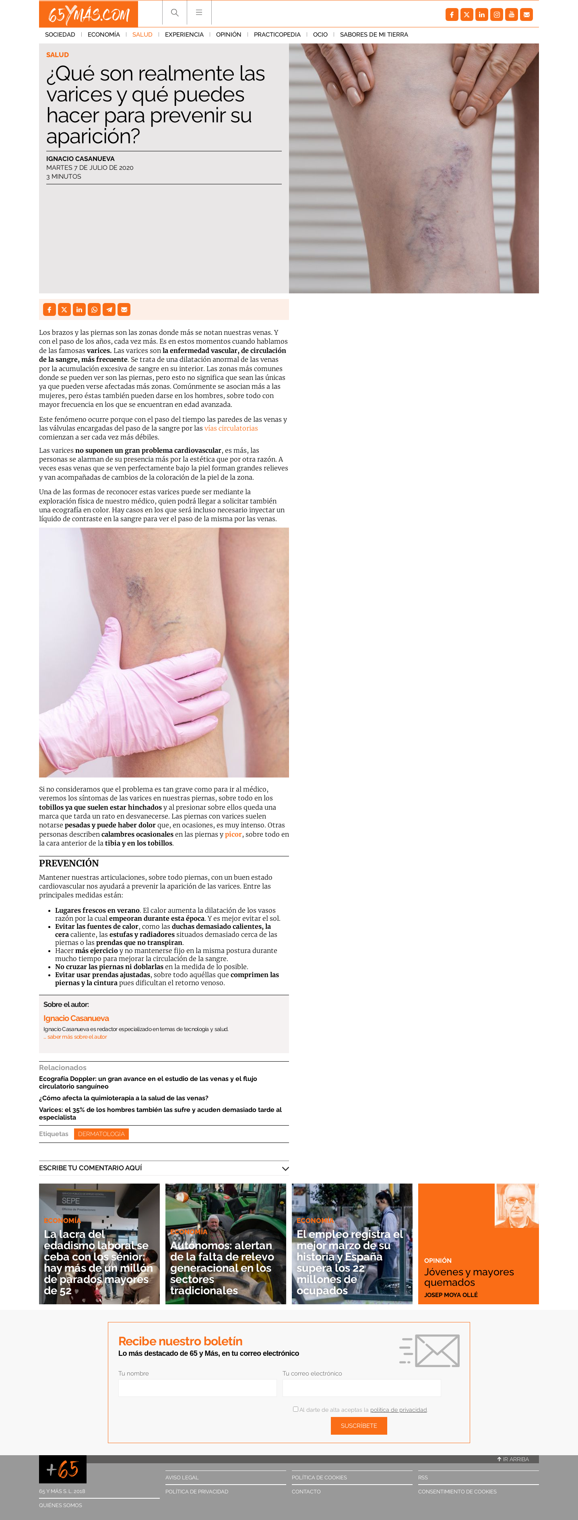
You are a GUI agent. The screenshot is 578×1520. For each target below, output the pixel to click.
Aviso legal (182, 1478)
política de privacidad (398, 1410)
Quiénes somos (60, 1505)
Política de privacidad (196, 1492)
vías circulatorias (231, 428)
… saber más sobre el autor (75, 1036)
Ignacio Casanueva (80, 159)
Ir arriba (513, 1459)
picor (233, 834)
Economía (104, 35)
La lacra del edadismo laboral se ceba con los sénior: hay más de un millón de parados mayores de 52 (99, 1262)
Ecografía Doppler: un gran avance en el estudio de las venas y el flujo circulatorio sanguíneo (148, 1082)
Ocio (320, 35)
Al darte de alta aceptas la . (360, 1410)
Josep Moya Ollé (451, 1294)
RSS (423, 1478)
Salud (142, 35)
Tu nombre (133, 1373)
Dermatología (101, 1134)
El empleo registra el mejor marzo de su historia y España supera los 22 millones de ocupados (350, 1262)
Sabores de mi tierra (374, 35)
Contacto (306, 1492)
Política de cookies (319, 1478)
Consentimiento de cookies (457, 1492)
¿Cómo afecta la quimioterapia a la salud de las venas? (123, 1098)
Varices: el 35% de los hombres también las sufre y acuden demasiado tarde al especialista (160, 1113)
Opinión (229, 35)
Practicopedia (277, 35)
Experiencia (184, 35)
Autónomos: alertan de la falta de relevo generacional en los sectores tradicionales (224, 1268)
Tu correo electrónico (312, 1373)
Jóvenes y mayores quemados (471, 1276)
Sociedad (60, 35)
